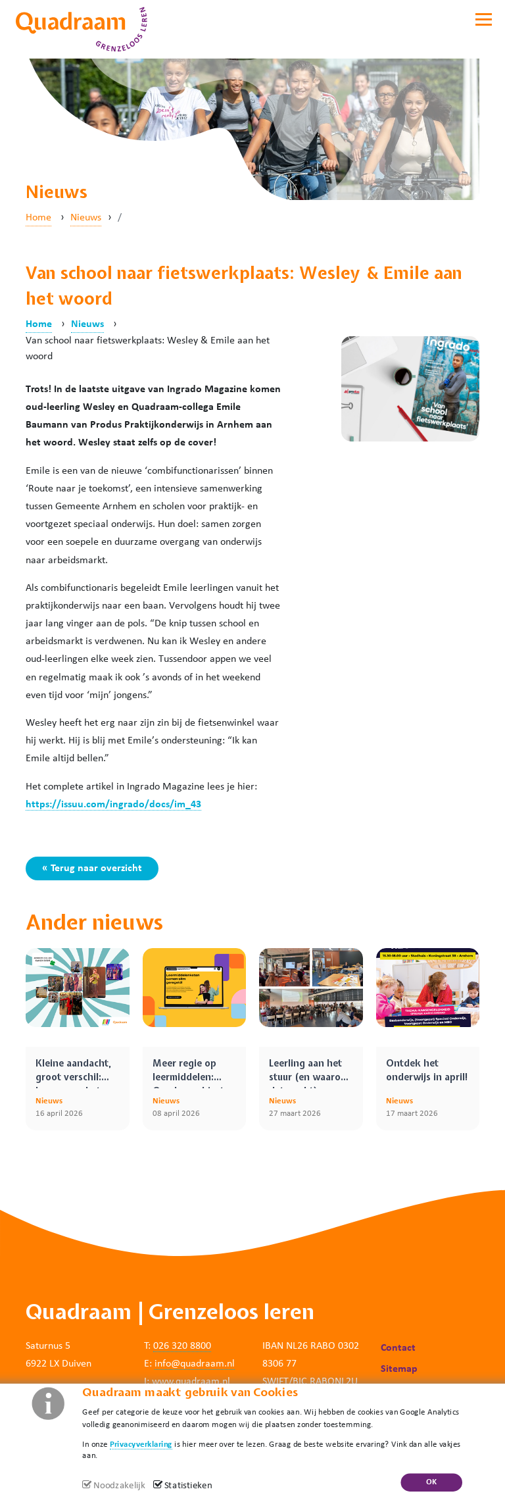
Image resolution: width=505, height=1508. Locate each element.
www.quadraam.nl (191, 1381)
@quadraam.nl (203, 1364)
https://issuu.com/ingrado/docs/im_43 (113, 804)
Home (38, 218)
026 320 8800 (182, 1346)
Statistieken (188, 1486)
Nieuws (85, 218)
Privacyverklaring (141, 1444)
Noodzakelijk (119, 1486)
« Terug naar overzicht (92, 868)
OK (431, 1482)
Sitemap (399, 1369)
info (163, 1364)
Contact (398, 1348)
